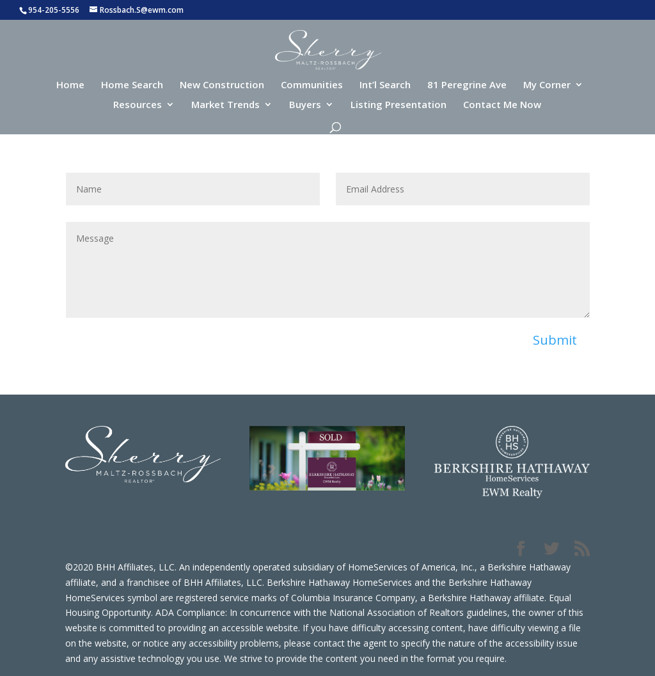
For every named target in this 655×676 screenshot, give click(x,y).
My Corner (547, 85)
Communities (312, 85)
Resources (137, 105)
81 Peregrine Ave (467, 85)
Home (70, 85)
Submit (555, 340)
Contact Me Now (502, 105)
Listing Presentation (398, 105)
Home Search (132, 85)
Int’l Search (385, 85)
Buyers (305, 105)
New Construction (222, 85)
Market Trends (225, 105)
